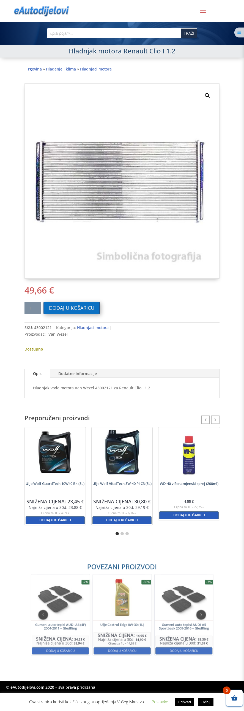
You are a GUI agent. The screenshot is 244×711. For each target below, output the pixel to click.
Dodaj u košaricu (71, 308)
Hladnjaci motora (96, 69)
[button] (207, 96)
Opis (37, 373)
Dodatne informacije (77, 373)
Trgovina (34, 69)
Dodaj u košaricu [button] (55, 520)
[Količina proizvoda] (32, 308)
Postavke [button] (160, 701)
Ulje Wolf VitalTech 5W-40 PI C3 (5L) (122, 483)
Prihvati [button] (184, 701)
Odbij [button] (205, 701)
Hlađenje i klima (61, 69)
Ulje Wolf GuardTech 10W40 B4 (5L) (55, 483)
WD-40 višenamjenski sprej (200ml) (189, 483)
